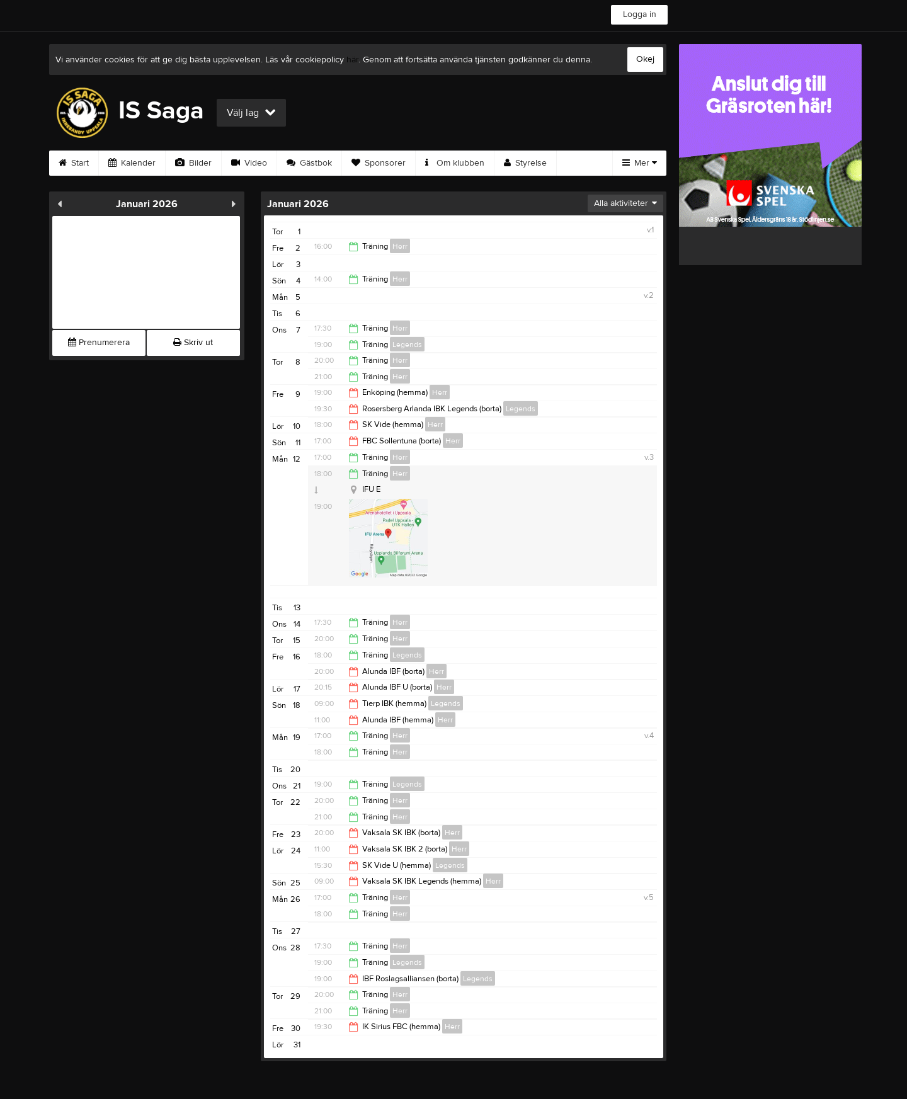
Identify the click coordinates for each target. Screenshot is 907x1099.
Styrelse (525, 163)
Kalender (132, 163)
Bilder (193, 163)
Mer (639, 163)
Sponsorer (378, 163)
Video (249, 163)
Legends (407, 344)
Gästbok (309, 163)
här (352, 59)
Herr (400, 246)
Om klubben (454, 163)
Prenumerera (99, 342)
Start (74, 163)
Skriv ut (193, 342)
